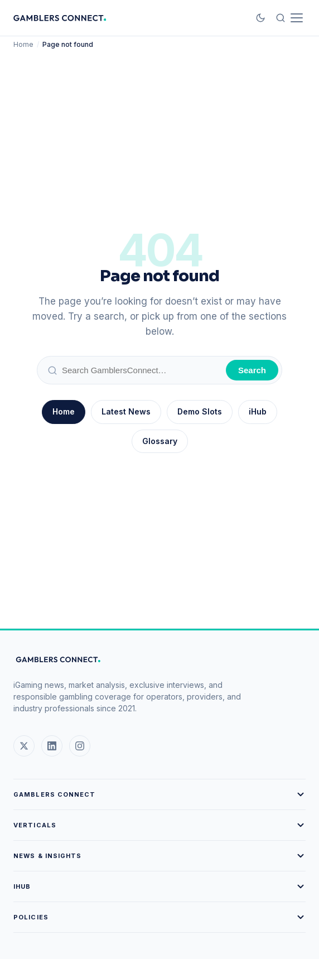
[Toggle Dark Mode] (260, 17)
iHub (258, 411)
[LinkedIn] (51, 745)
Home (23, 44)
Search (252, 370)
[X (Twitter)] (24, 745)
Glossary (159, 441)
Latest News (126, 411)
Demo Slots (199, 411)
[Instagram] (79, 745)
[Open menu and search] (289, 17)
